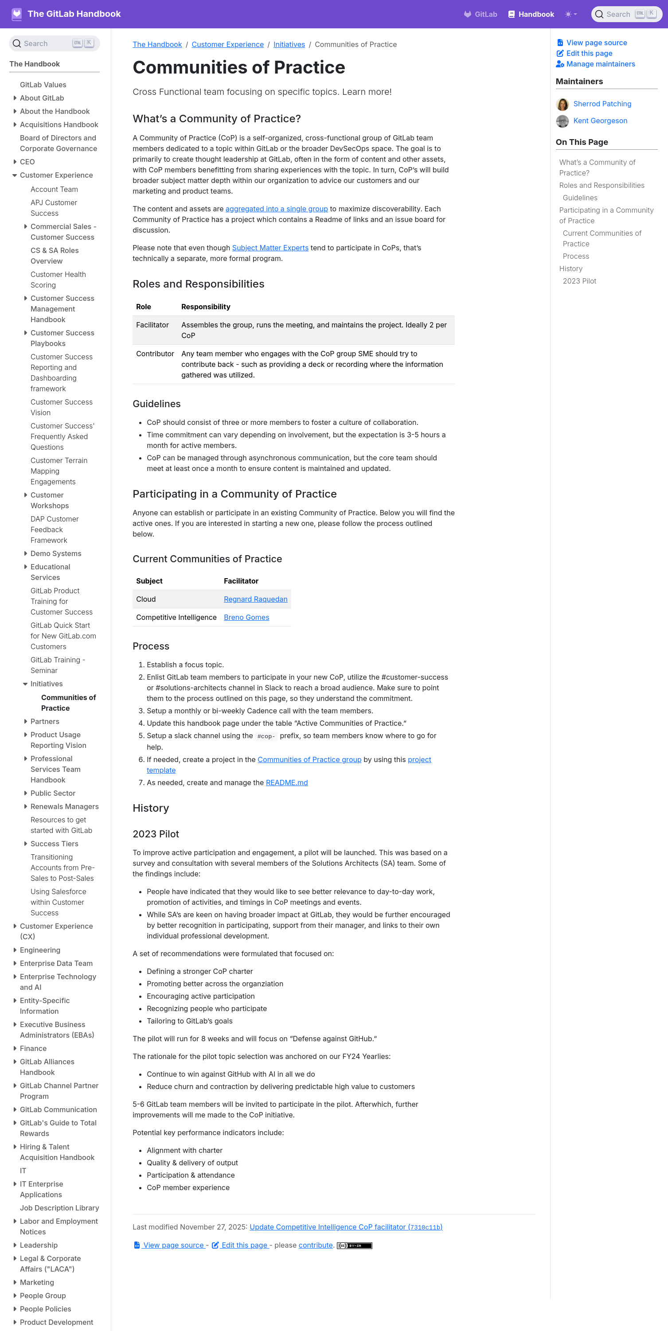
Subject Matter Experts (270, 247)
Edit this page (584, 53)
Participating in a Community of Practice (606, 215)
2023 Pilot (580, 280)
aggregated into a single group (277, 208)
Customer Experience (227, 44)
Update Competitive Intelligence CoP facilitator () (346, 1226)
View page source (591, 42)
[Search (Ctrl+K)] (627, 14)
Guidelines (580, 197)
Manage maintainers (596, 63)
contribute (316, 1245)
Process (576, 256)
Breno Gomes (246, 617)
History (571, 268)
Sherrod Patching (594, 104)
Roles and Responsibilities (602, 185)
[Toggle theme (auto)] (571, 14)
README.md (287, 782)
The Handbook (157, 44)
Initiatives (289, 44)
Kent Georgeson (592, 121)
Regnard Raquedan (256, 599)
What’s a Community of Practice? (597, 167)
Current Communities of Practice (602, 238)
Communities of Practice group (309, 759)
